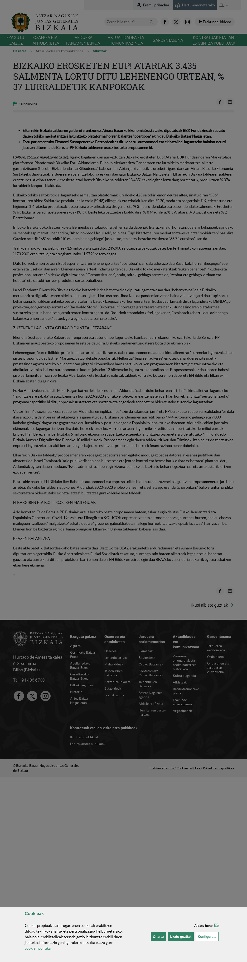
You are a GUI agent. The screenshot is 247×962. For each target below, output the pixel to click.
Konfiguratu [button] (208, 936)
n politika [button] (38, 948)
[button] (216, 925)
